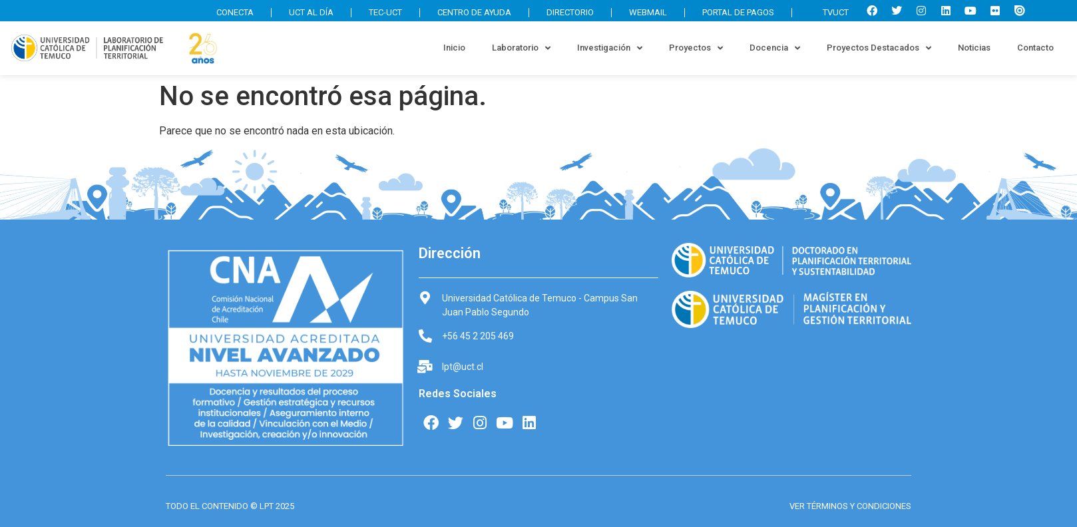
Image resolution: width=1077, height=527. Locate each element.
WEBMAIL (648, 12)
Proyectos (696, 48)
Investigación (609, 48)
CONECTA (235, 12)
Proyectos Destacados (879, 48)
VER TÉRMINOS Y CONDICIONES (850, 506)
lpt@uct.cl (462, 366)
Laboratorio (521, 48)
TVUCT (829, 12)
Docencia (775, 48)
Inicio (454, 48)
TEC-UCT (385, 12)
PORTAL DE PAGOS (738, 12)
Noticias (974, 48)
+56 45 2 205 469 (478, 336)
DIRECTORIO (570, 12)
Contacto (1035, 48)
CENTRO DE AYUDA (474, 12)
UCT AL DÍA (311, 12)
